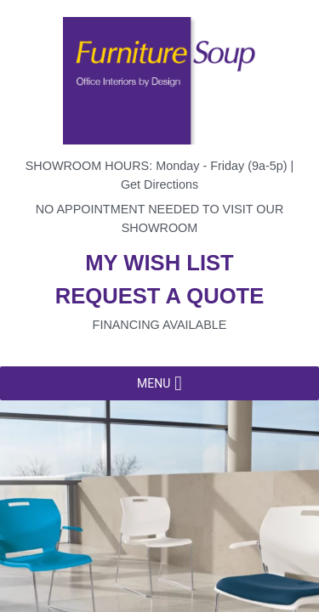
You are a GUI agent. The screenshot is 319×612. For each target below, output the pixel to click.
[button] (153, 383)
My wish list (159, 263)
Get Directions (159, 184)
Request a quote (160, 296)
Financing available (160, 325)
